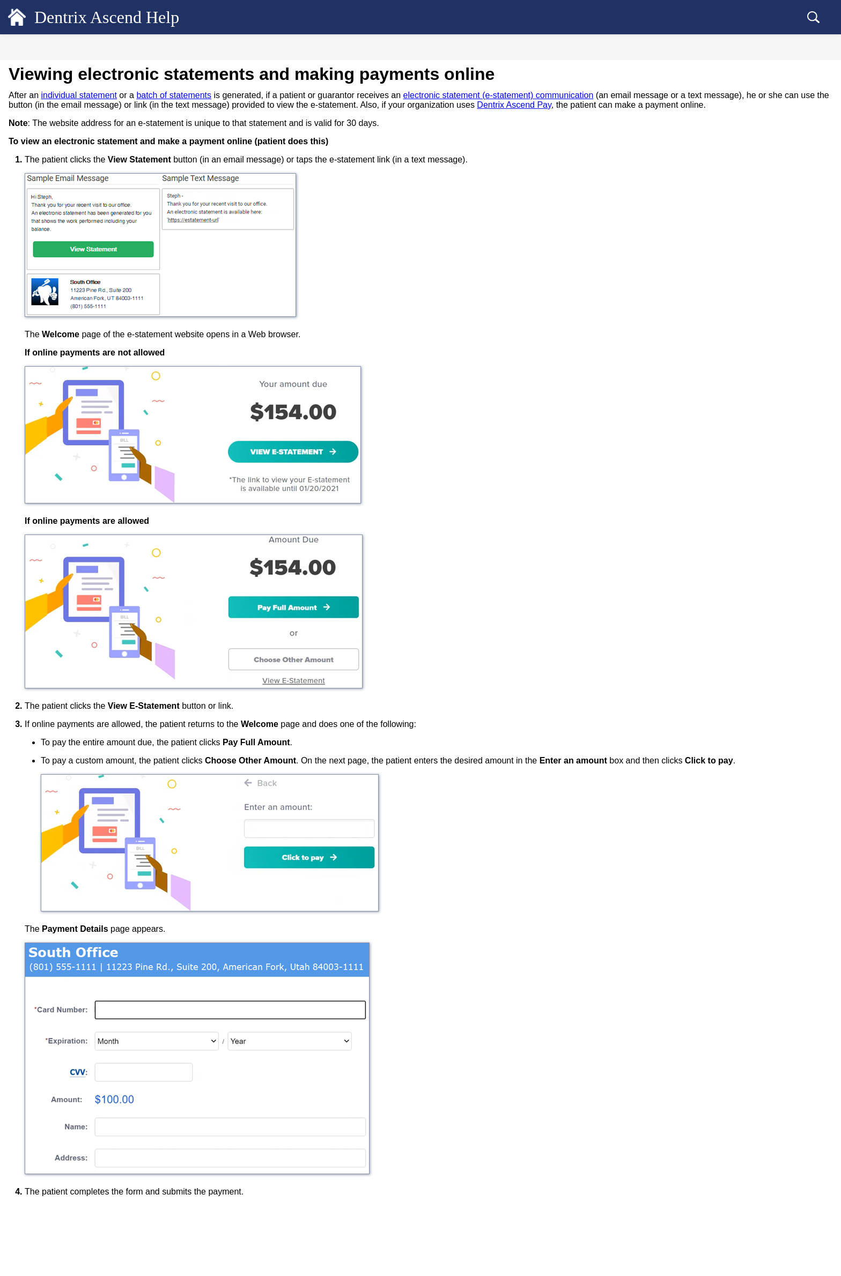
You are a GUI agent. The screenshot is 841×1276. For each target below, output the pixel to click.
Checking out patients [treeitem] (61, 1057)
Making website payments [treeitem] (76, 836)
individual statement (260, 95)
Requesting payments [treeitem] (69, 444)
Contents (85, 49)
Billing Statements (56, 1075)
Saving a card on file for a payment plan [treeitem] (98, 639)
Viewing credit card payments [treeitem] (82, 898)
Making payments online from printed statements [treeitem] (95, 787)
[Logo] (17, 17)
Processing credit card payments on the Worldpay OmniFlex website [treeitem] (96, 733)
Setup (30, 1132)
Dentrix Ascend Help (124, 17)
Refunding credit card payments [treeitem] (85, 969)
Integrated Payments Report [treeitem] (79, 1004)
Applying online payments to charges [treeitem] (94, 880)
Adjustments (47, 284)
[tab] (85, 47)
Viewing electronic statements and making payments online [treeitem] (93, 760)
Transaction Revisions (62, 249)
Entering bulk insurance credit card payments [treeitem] (90, 662)
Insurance (38, 1093)
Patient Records (49, 93)
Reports (34, 1113)
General (34, 74)
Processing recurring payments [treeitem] (83, 595)
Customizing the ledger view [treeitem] (72, 187)
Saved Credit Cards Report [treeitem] (78, 1022)
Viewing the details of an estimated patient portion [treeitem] (93, 209)
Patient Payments (55, 302)
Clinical (34, 132)
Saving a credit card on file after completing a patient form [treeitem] (86, 528)
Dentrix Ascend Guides (63, 1171)
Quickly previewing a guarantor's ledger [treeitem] (90, 169)
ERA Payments (51, 355)
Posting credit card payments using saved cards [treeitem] (100, 573)
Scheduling (40, 112)
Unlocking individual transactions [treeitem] (80, 373)
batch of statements (355, 95)
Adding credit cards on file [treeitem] (77, 506)
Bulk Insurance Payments (67, 337)
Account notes (50, 231)
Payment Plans (50, 1039)
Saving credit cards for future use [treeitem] (87, 488)
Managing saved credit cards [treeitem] (80, 550)
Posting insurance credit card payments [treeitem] (96, 684)
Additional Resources (60, 1190)
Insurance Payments (59, 320)
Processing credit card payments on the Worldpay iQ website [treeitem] (96, 706)
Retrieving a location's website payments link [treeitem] (99, 813)
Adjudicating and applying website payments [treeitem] (90, 858)
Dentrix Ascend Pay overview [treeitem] (82, 408)
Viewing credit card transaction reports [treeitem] (96, 986)
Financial (37, 151)
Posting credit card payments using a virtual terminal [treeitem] (93, 466)
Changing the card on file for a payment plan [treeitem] (98, 617)
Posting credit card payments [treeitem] (81, 426)
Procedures (45, 267)
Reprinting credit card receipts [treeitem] (83, 933)
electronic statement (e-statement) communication (680, 95)
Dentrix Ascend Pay (59, 391)
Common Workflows (59, 1151)
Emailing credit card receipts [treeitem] (81, 915)
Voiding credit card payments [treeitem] (81, 951)
